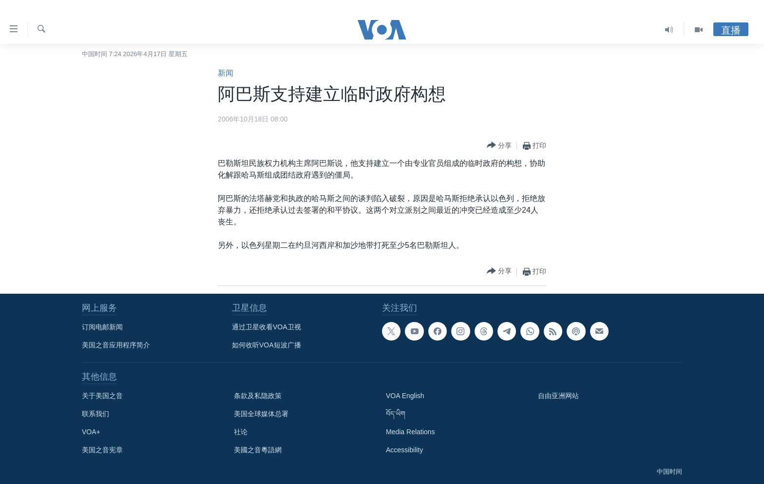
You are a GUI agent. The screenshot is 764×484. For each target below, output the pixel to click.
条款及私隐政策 (258, 396)
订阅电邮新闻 (102, 327)
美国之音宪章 (102, 450)
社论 (241, 432)
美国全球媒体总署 (261, 414)
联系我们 (95, 414)
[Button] (499, 146)
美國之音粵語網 (258, 450)
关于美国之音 (102, 396)
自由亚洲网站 (558, 396)
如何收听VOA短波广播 (266, 345)
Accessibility (404, 450)
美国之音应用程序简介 (116, 345)
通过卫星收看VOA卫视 (266, 327)
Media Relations (410, 432)
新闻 (225, 73)
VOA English (405, 396)
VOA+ (91, 432)
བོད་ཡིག (395, 414)
